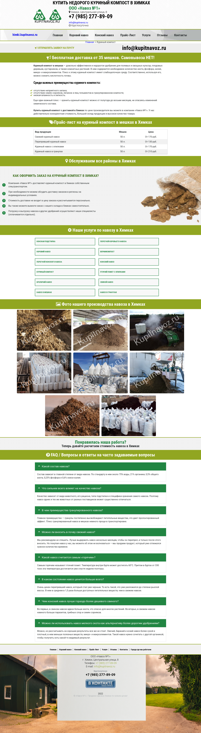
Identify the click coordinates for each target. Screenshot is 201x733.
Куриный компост (45, 272)
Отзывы (162, 35)
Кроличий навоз (44, 282)
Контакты (180, 35)
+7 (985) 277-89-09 (91, 16)
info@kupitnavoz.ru (78, 22)
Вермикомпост (107, 251)
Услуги (146, 35)
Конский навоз (104, 35)
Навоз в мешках (44, 292)
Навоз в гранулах (108, 292)
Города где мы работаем (141, 649)
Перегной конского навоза (49, 262)
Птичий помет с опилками (112, 272)
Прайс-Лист (128, 35)
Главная (58, 35)
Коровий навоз (78, 35)
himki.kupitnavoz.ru (25, 34)
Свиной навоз (106, 282)
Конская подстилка (46, 241)
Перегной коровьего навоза (113, 241)
